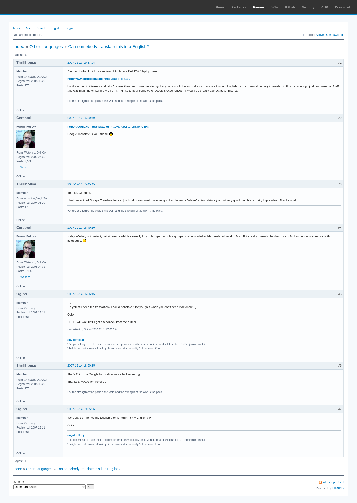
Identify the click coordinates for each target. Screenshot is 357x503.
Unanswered (334, 34)
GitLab (290, 7)
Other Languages (46, 46)
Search (41, 28)
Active (320, 34)
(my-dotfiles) (75, 339)
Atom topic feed (333, 482)
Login (69, 28)
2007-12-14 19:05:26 (81, 409)
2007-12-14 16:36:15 (81, 294)
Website (25, 167)
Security (308, 7)
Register (55, 28)
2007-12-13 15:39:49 (81, 118)
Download (342, 7)
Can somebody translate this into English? (108, 46)
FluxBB (338, 488)
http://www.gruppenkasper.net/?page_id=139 (98, 78)
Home (220, 7)
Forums (259, 7)
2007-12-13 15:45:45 (81, 184)
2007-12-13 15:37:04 (81, 62)
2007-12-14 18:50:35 (81, 365)
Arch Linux (25, 6)
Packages (239, 7)
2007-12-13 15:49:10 (81, 227)
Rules (28, 28)
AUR (324, 7)
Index (16, 28)
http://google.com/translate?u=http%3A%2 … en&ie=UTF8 (108, 126)
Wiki (275, 7)
